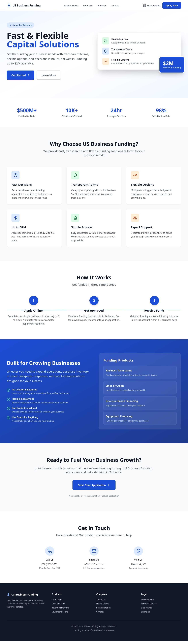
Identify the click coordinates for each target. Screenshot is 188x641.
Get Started (20, 75)
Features (88, 5)
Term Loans (57, 599)
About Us (100, 599)
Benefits (101, 5)
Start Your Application (94, 485)
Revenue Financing (60, 607)
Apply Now (172, 5)
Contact (115, 5)
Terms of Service (149, 603)
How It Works (71, 5)
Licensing (145, 611)
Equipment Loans (60, 611)
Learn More (48, 75)
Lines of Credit (58, 603)
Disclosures (146, 607)
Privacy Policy (147, 599)
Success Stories (103, 607)
